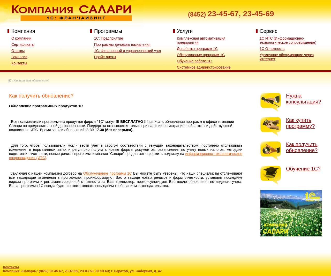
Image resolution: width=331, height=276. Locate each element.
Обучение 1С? (303, 168)
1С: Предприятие (108, 38)
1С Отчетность (272, 49)
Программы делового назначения (122, 44)
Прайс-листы (105, 57)
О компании (21, 38)
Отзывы (18, 51)
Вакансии (19, 57)
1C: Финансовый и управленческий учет (127, 51)
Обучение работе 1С (194, 61)
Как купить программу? (300, 123)
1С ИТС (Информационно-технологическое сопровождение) (288, 40)
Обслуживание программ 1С (201, 55)
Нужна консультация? (303, 99)
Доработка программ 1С (197, 49)
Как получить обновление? (302, 147)
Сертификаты (22, 44)
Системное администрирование (204, 67)
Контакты (19, 63)
